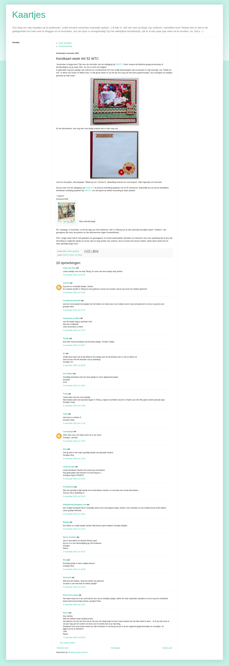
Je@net (66, 283)
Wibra (80, 255)
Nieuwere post (63, 648)
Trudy (65, 394)
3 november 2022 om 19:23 (74, 552)
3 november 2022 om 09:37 (74, 345)
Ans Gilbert (68, 374)
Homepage (115, 648)
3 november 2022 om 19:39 (74, 569)
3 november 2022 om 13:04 (74, 441)
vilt (76, 255)
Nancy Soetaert (69, 537)
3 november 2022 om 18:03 (74, 496)
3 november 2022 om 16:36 (74, 479)
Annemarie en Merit (71, 318)
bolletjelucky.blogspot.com (74, 505)
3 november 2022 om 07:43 (74, 330)
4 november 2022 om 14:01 (74, 605)
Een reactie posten (67, 643)
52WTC (119, 64)
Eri (64, 353)
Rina (65, 560)
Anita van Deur (69, 268)
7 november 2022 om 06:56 (74, 637)
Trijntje (66, 338)
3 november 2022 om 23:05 (74, 587)
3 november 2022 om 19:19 (74, 529)
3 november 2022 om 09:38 (74, 365)
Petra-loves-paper (70, 595)
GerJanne (67, 577)
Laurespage (68, 431)
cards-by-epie (69, 467)
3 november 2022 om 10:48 (74, 406)
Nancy (65, 613)
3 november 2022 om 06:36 (74, 275)
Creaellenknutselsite (72, 301)
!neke (65, 414)
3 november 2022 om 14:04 (74, 459)
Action (71, 255)
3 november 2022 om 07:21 (74, 310)
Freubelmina (68, 487)
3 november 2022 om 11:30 (74, 423)
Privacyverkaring (65, 46)
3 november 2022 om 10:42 (74, 386)
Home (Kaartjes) (65, 43)
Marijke (66, 522)
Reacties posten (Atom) (78, 652)
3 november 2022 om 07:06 (74, 292)
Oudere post (167, 648)
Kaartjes (28, 15)
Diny (65, 449)
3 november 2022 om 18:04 (74, 514)
